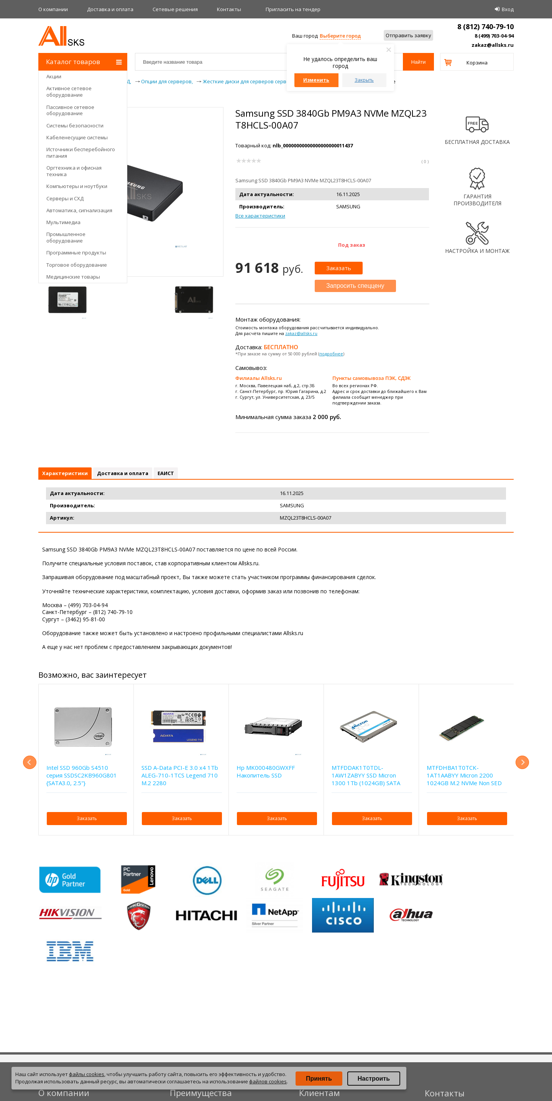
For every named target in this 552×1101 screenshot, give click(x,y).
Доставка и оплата (110, 9)
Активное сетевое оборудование (69, 91)
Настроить (374, 1078)
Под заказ (351, 244)
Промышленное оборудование (65, 237)
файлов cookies (268, 1081)
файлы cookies (86, 1074)
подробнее (331, 354)
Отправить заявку (408, 35)
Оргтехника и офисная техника (74, 171)
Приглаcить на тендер (293, 9)
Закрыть (364, 80)
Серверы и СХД (65, 198)
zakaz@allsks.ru (493, 44)
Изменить (316, 80)
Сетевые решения (175, 9)
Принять (319, 1078)
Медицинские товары (73, 276)
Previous (29, 762)
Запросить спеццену (355, 285)
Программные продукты (76, 252)
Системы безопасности (75, 125)
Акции (53, 76)
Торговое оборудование (76, 264)
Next (522, 762)
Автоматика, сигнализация (79, 210)
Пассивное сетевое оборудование (70, 110)
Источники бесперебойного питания (80, 152)
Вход (508, 9)
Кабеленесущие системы (77, 137)
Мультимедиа (63, 222)
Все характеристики (260, 215)
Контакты (229, 9)
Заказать (338, 268)
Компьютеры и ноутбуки (76, 186)
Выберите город (340, 35)
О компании (53, 9)
